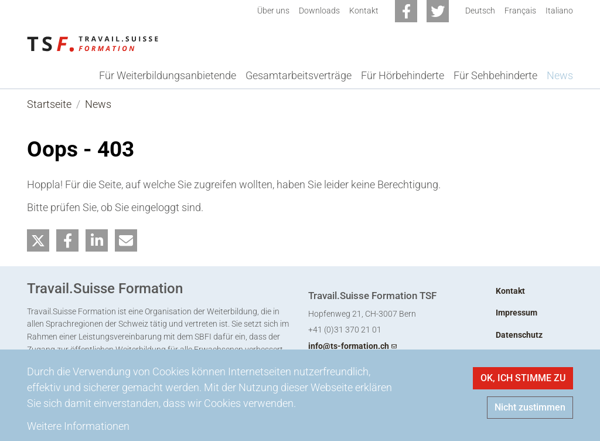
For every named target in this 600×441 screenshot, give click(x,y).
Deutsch (480, 11)
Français (520, 11)
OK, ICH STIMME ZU (522, 378)
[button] (38, 241)
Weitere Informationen (78, 426)
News (98, 104)
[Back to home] (92, 43)
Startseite (49, 104)
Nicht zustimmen (530, 407)
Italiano (559, 11)
